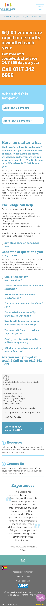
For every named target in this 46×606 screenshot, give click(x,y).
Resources (12, 442)
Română (27, 592)
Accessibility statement (23, 572)
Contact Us (13, 463)
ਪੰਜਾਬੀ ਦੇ (25, 595)
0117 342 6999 (11, 604)
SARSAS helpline (11, 408)
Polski (19, 592)
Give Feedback (23, 581)
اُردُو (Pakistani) (14, 595)
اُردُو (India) (37, 592)
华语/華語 (34, 595)
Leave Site (40, 604)
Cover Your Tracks (23, 576)
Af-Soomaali (9, 592)
